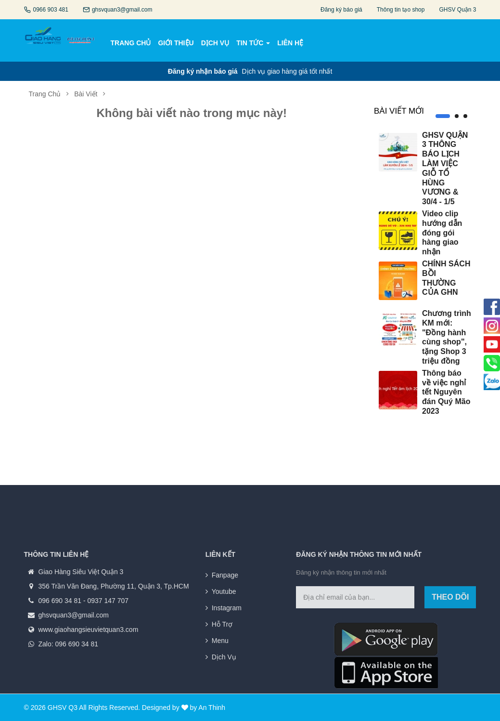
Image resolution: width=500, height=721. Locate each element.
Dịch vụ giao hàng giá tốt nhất (250, 71)
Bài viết (85, 94)
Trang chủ (45, 94)
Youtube (224, 664)
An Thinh (211, 707)
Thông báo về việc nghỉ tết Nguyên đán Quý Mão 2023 (446, 392)
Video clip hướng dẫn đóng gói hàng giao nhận (442, 233)
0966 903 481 (50, 9)
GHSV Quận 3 (457, 9)
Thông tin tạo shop (401, 9)
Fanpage (225, 647)
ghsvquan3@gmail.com (122, 9)
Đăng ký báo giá (341, 9)
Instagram (227, 680)
